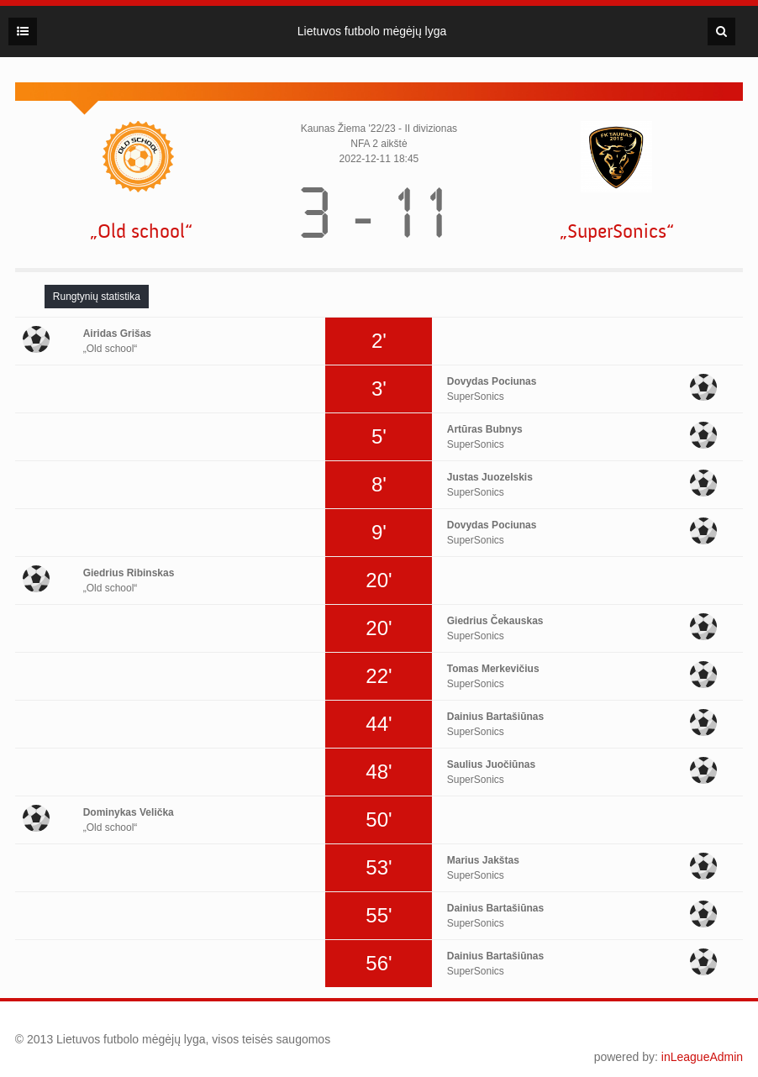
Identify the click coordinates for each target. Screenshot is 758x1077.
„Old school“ (141, 231)
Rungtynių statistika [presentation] (96, 296)
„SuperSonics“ (617, 231)
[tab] (97, 296)
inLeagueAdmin (702, 1057)
